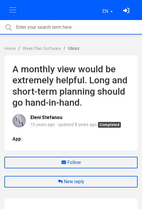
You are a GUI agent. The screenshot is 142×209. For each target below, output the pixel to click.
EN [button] (105, 11)
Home (10, 48)
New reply (71, 181)
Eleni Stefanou (46, 117)
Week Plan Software (42, 48)
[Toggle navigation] (13, 10)
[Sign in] (127, 11)
